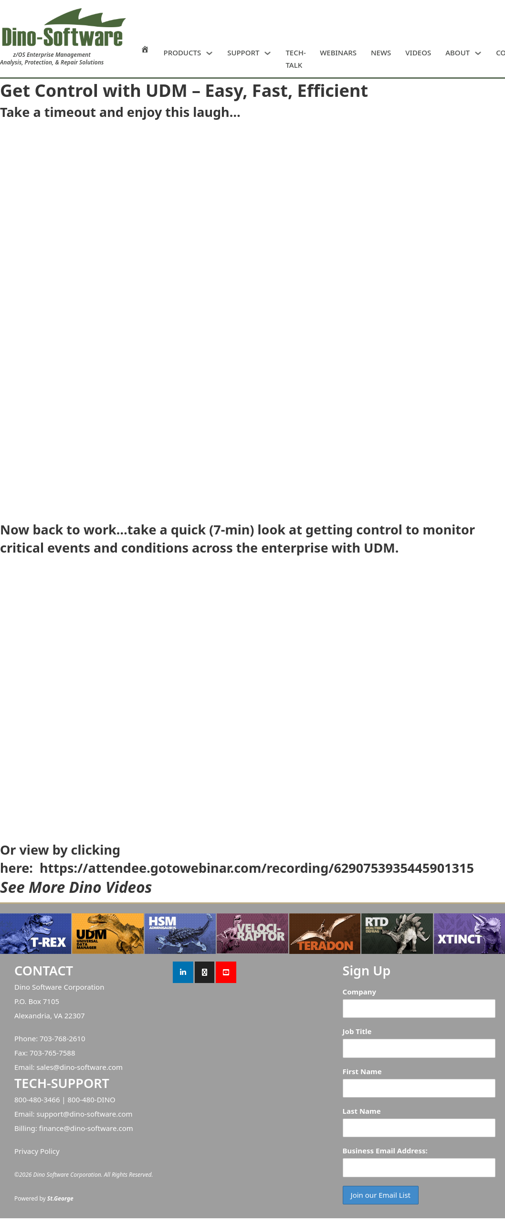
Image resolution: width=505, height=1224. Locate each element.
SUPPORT (243, 52)
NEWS (381, 52)
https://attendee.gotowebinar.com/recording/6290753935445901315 (257, 868)
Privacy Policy (37, 1151)
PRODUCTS (182, 52)
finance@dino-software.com (86, 1128)
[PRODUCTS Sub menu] (209, 53)
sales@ (48, 1067)
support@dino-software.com (84, 1114)
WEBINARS (338, 52)
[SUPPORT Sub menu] (267, 53)
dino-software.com (91, 1067)
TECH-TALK (295, 59)
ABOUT (457, 52)
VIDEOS (418, 52)
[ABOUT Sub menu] (478, 53)
